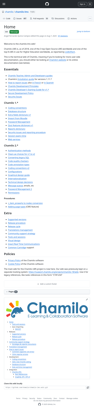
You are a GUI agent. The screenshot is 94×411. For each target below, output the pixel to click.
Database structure (17, 111)
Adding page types (17, 206)
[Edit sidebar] (87, 299)
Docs (55, 398)
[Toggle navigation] (4, 4)
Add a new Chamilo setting (21, 362)
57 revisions (63, 36)
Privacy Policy (14, 260)
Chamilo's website (57, 59)
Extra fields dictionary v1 (19, 114)
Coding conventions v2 (18, 168)
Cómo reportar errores (20, 354)
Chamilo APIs (16, 372)
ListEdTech (70, 51)
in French (36, 82)
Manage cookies (72, 398)
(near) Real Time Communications (24, 244)
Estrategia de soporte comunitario (24, 344)
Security (32, 398)
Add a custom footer (47, 284)
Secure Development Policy (20, 93)
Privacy (24, 398)
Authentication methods (19, 150)
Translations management (20, 230)
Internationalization (17, 178)
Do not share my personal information (47, 401)
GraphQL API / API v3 (22, 377)
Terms (18, 398)
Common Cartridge (17, 247)
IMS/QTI (18, 329)
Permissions (13, 192)
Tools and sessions (16, 237)
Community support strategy (21, 233)
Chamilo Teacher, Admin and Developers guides (30, 75)
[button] (88, 387)
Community (47, 398)
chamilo (9, 11)
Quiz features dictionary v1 (20, 125)
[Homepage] (47, 4)
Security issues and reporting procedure (27, 132)
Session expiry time (17, 136)
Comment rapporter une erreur (23, 352)
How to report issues (17, 82)
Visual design (14, 240)
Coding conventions (17, 107)
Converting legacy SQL (18, 157)
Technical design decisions (20, 182)
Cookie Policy (14, 264)
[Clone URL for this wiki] (45, 387)
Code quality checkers (18, 161)
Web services (14, 139)
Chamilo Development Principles (23, 86)
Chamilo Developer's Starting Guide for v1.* (28, 89)
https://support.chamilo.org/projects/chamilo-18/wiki (54, 272)
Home (11, 322)
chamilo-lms (22, 11)
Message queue (15, 185)
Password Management (19, 122)
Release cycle (14, 226)
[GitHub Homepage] (39, 404)
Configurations (15, 171)
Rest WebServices (21, 374)
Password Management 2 (20, 189)
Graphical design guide (19, 175)
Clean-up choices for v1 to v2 (21, 154)
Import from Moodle (17, 118)
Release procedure (17, 223)
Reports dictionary (16, 129)
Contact (61, 398)
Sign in (82, 4)
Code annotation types (18, 164)
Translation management (18, 347)
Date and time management (22, 367)
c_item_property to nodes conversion (25, 203)
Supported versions (17, 219)
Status (39, 398)
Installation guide (26, 79)
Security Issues (15, 96)
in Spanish (49, 82)
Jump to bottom (83, 31)
